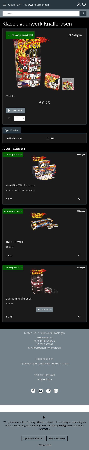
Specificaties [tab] (11, 130)
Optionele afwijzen (33, 438)
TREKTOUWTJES (15, 242)
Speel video (15, 110)
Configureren (44, 444)
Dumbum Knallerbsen (19, 298)
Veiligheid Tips (44, 379)
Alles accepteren (57, 438)
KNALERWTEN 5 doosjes (20, 185)
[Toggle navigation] (4, 5)
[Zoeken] (41, 13)
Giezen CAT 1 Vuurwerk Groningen (28, 5)
